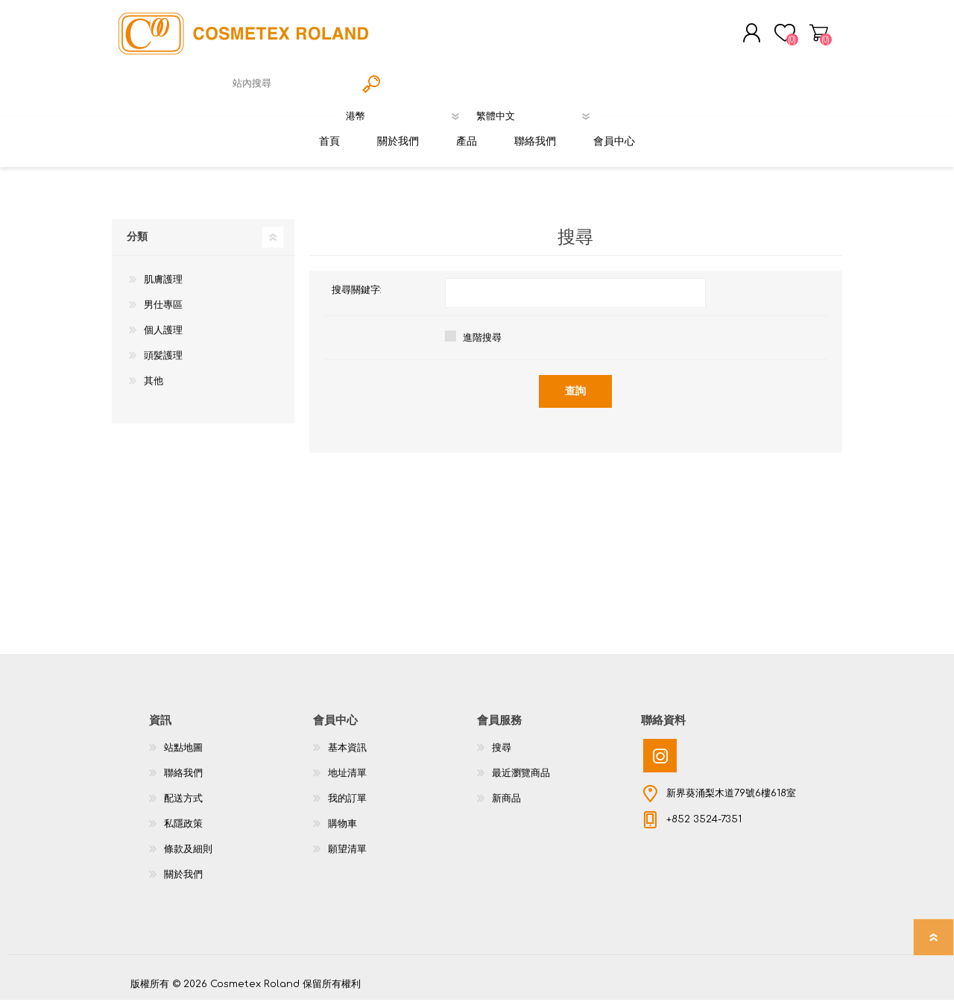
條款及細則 (188, 857)
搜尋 (501, 756)
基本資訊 (347, 756)
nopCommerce (786, 978)
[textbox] (291, 87)
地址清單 (347, 781)
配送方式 (183, 806)
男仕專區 (163, 313)
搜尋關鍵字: (357, 298)
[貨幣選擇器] (406, 120)
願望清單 (347, 857)
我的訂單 (347, 806)
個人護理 (163, 338)
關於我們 (183, 883)
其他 (153, 389)
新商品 (506, 806)
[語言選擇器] (537, 120)
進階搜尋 (482, 346)
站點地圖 (183, 756)
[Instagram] (660, 764)
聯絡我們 (183, 781)
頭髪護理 (163, 364)
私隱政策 (183, 832)
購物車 (807, 36)
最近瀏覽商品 (521, 781)
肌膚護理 (163, 288)
